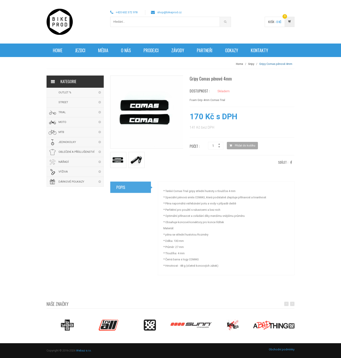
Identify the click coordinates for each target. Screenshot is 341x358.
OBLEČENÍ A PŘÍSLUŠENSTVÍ (76, 151)
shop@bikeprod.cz (169, 12)
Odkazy (231, 50)
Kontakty (259, 50)
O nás (126, 50)
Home (57, 50)
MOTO (62, 122)
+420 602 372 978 (126, 12)
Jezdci (80, 50)
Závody (177, 50)
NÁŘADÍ (64, 161)
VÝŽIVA (63, 171)
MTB (61, 132)
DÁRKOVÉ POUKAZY (71, 181)
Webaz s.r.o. (84, 350)
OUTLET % (65, 92)
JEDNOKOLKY (67, 142)
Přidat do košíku (242, 145)
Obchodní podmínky (281, 349)
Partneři (204, 50)
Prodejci (151, 50)
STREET (63, 102)
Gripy (251, 64)
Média (103, 50)
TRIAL (62, 112)
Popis (120, 189)
